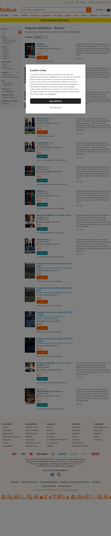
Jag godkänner (55, 101)
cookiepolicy (52, 94)
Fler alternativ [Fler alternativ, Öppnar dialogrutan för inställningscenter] (55, 108)
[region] (55, 89)
